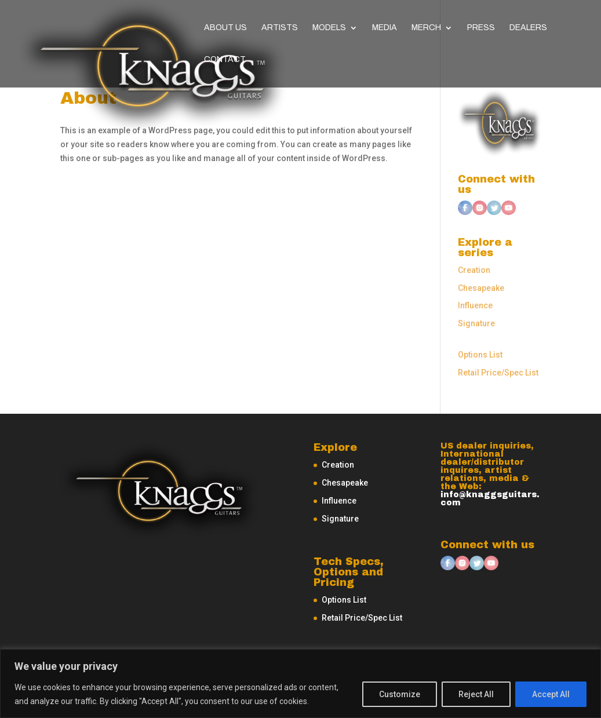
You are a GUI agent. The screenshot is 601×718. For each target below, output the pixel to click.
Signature (476, 323)
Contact (225, 60)
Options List (480, 354)
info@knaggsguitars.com (490, 498)
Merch (426, 28)
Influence (475, 305)
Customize (399, 694)
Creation (474, 270)
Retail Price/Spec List (498, 372)
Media (384, 28)
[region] (300, 683)
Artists (279, 28)
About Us (225, 28)
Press (481, 28)
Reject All (476, 694)
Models (329, 28)
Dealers (528, 28)
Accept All (551, 694)
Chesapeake (481, 288)
